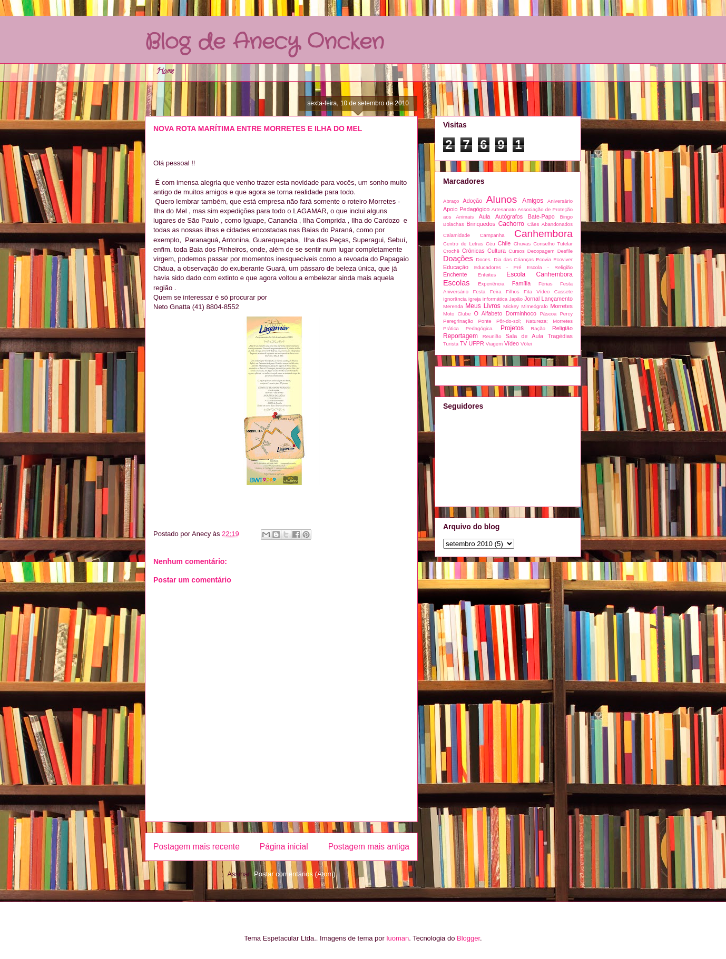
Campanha (492, 235)
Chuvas (522, 243)
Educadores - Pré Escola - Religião (523, 267)
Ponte (484, 321)
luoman (398, 938)
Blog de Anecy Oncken (264, 42)
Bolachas (453, 224)
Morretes (561, 306)
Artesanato (504, 209)
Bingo (566, 217)
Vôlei (526, 344)
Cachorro (511, 224)
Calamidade (456, 235)
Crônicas (473, 251)
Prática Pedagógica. (468, 328)
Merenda (453, 306)
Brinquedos (481, 224)
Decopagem (541, 251)
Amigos (532, 200)
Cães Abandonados (550, 224)
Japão (516, 299)
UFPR (476, 343)
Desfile (565, 251)
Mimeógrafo (534, 306)
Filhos (512, 291)
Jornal (531, 298)
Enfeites (487, 275)
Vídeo (511, 343)
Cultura (496, 251)
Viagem (494, 344)
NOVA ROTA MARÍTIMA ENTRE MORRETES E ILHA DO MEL (257, 128)
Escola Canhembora (539, 274)
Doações (458, 258)
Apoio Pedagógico (466, 209)
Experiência (491, 283)
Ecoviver (563, 259)
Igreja (474, 299)
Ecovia (543, 259)
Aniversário (560, 201)
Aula (484, 216)
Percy (566, 314)
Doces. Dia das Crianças (505, 259)
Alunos (501, 199)
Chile (504, 243)
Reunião (492, 336)
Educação (455, 267)
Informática (495, 299)
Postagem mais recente (196, 846)
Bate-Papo (541, 216)
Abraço (451, 201)
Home (165, 71)
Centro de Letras (463, 243)
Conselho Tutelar (553, 243)
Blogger (468, 938)
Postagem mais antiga (368, 846)
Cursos (516, 251)
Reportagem (460, 336)
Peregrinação (458, 321)
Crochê (451, 251)
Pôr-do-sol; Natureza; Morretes (534, 321)
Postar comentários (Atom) (295, 874)
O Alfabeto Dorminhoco (505, 313)
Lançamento (557, 298)
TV (463, 343)
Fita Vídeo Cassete (548, 291)
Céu (490, 243)
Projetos (512, 328)
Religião (562, 328)
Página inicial (284, 846)
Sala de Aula (524, 336)
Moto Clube (456, 314)
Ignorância (455, 299)
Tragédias (560, 336)
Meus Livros (482, 306)
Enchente (455, 274)
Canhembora (543, 233)
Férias (545, 283)
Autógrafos (509, 216)
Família (521, 283)
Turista (450, 344)
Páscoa (547, 314)
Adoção (473, 200)
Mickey (511, 306)
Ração (538, 328)
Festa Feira (487, 291)
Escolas (456, 283)
